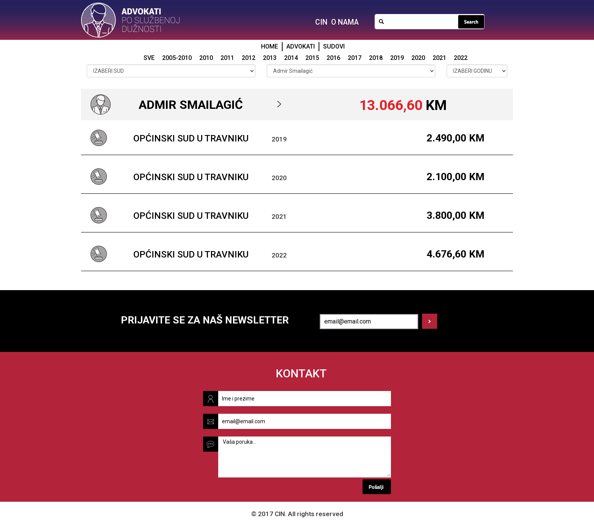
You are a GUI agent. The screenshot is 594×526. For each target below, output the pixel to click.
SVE (149, 57)
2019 (397, 57)
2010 (206, 57)
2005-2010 (177, 57)
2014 (291, 57)
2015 (312, 57)
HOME (269, 46)
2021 (439, 57)
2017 (354, 57)
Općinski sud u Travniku (191, 138)
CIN (321, 22)
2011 (227, 57)
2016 (333, 57)
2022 (460, 57)
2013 (270, 57)
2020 (418, 57)
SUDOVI (334, 46)
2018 (376, 57)
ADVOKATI (300, 46)
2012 (248, 57)
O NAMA (345, 22)
